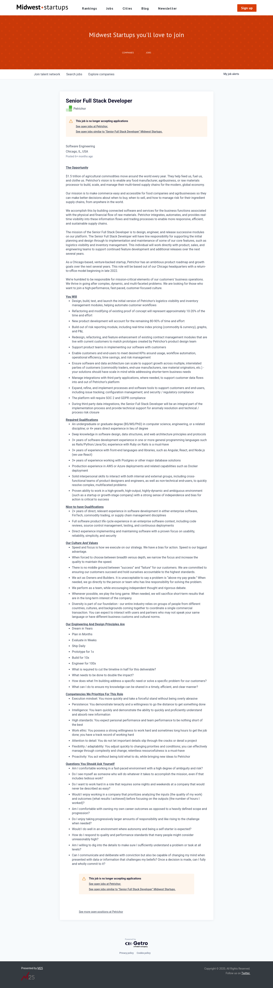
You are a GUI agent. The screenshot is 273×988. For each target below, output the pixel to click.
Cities (127, 8)
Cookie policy (144, 953)
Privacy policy (126, 953)
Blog (145, 8)
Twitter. (245, 973)
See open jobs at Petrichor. (92, 126)
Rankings (89, 8)
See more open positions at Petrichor (101, 911)
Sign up (247, 8)
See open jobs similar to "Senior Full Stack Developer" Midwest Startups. (119, 131)
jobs (74, 74)
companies (101, 74)
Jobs (109, 8)
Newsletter (167, 8)
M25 (40, 968)
